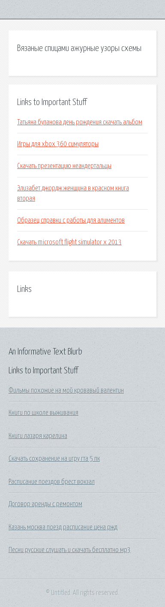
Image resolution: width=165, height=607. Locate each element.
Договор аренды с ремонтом (45, 504)
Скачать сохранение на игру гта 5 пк (54, 458)
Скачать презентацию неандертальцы (64, 165)
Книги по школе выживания (43, 412)
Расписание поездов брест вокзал (52, 481)
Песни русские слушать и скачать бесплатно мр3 (70, 550)
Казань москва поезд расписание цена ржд (63, 527)
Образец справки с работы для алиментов (71, 220)
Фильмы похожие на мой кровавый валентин (66, 390)
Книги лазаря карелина (38, 436)
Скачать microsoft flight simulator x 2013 (69, 242)
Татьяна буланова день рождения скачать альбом (79, 122)
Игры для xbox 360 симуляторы (58, 144)
